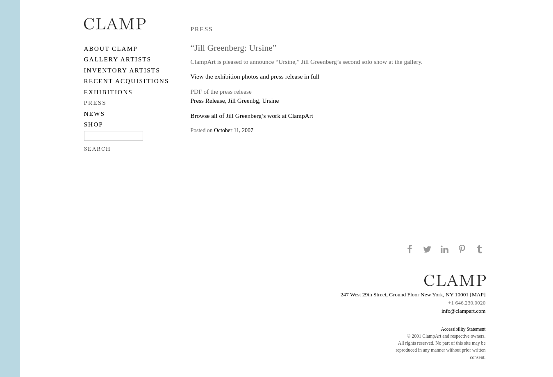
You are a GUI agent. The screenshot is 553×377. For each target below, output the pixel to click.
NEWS (94, 113)
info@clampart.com (463, 311)
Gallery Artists (118, 59)
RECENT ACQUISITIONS (126, 80)
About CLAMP (111, 48)
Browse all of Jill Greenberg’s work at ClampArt (252, 115)
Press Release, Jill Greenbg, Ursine (235, 100)
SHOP (93, 124)
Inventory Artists (122, 70)
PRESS (95, 102)
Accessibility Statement (463, 329)
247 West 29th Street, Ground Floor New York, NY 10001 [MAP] (413, 294)
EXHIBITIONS (108, 91)
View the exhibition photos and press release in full (255, 76)
